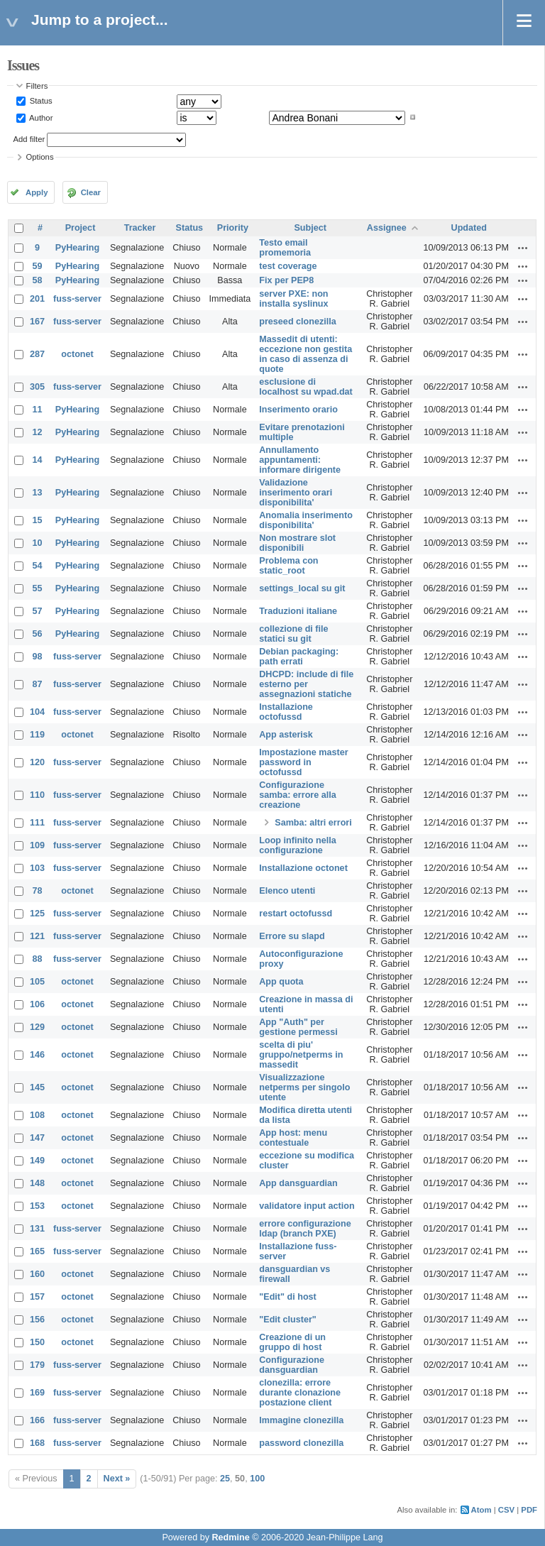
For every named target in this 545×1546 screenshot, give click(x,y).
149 (37, 1161)
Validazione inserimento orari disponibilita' (295, 493)
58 (38, 280)
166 (37, 1420)
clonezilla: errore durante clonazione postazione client (300, 1393)
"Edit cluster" (287, 1320)
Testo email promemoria (285, 248)
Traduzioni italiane (298, 611)
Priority (232, 228)
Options (40, 157)
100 (257, 1479)
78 (38, 891)
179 (37, 1365)
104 (37, 712)
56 (38, 634)
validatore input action (306, 1206)
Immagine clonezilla (301, 1420)
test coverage (287, 266)
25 (225, 1479)
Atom (481, 1510)
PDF (529, 1510)
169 (37, 1393)
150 (37, 1342)
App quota (281, 982)
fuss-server (77, 299)
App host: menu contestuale (293, 1138)
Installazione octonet (303, 868)
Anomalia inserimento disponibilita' (306, 520)
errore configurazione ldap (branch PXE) (305, 1229)
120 (37, 762)
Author (40, 117)
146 (37, 1055)
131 (37, 1229)
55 (38, 588)
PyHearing (77, 248)
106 (37, 1004)
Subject (310, 228)
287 (37, 354)
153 (37, 1206)
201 (37, 299)
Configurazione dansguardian (291, 1365)
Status (40, 101)
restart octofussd (295, 914)
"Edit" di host (287, 1297)
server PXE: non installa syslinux (293, 299)
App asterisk (286, 735)
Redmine (230, 1537)
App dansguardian (298, 1183)
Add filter (29, 139)
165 (37, 1251)
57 (38, 611)
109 (37, 845)
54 (38, 566)
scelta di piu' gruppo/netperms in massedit (301, 1055)
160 (37, 1274)
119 (37, 735)
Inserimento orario (298, 410)
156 (37, 1320)
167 (37, 322)
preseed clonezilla (297, 322)
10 (38, 543)
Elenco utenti (287, 891)
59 (38, 266)
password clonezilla (301, 1443)
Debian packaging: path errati (298, 657)
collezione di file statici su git (293, 634)
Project (80, 228)
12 (38, 432)
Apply (37, 192)
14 (38, 460)
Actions (523, 247)
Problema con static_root (288, 566)
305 (37, 387)
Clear (91, 192)
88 (38, 959)
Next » (117, 1479)
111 (37, 823)
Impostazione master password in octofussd (303, 762)
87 (38, 684)
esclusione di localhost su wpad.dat (306, 387)
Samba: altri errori (313, 823)
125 (37, 914)
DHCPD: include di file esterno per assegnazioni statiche (306, 684)
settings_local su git (302, 588)
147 (37, 1138)
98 (38, 657)
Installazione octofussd (286, 712)
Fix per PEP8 (286, 280)
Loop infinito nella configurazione (297, 845)
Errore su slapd (291, 936)
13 (38, 493)
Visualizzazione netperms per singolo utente (304, 1087)
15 (38, 520)
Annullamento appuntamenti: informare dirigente (300, 460)
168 (37, 1443)
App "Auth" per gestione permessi (298, 1027)
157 (37, 1297)
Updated (469, 228)
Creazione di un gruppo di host (292, 1342)
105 (37, 982)
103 (37, 868)
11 (38, 410)
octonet (77, 354)
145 (37, 1087)
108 (37, 1115)
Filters (37, 86)
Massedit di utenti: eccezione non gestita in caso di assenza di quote (305, 354)
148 (37, 1183)
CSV (506, 1510)
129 (37, 1027)
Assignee (387, 228)
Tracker (140, 228)
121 (37, 936)
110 (37, 795)
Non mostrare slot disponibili (297, 543)
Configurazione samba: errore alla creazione (297, 795)
